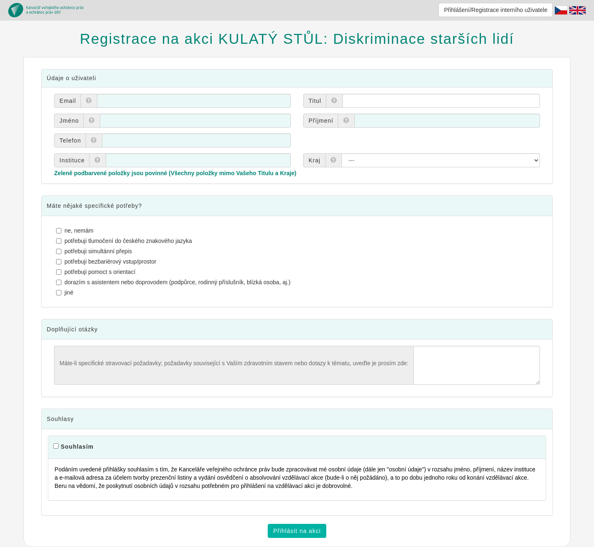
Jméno (69, 120)
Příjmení (321, 120)
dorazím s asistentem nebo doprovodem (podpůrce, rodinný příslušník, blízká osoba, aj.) (174, 282)
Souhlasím (77, 446)
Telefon (70, 140)
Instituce (72, 160)
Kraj (315, 160)
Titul (315, 101)
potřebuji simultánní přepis (95, 251)
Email (67, 101)
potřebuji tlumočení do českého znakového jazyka (125, 241)
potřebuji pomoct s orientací (96, 272)
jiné (65, 292)
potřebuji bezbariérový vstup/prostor (107, 261)
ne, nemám (75, 230)
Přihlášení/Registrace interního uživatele (495, 10)
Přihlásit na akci (297, 531)
